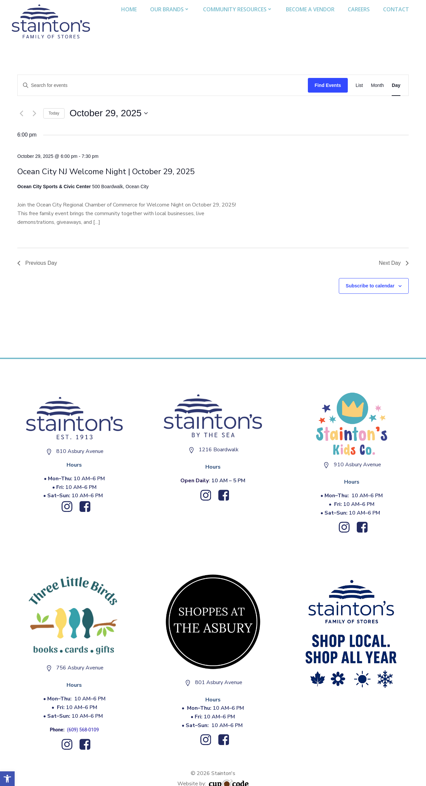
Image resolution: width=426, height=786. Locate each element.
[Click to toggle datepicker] (109, 113)
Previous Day (37, 262)
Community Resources (238, 9)
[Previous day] (21, 113)
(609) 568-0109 (83, 729)
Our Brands (170, 9)
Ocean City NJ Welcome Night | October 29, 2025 (106, 171)
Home (129, 9)
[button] (7, 778)
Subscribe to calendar (370, 285)
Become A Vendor (310, 9)
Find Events (328, 85)
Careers (359, 9)
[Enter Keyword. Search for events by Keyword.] (163, 85)
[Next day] (34, 113)
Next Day (394, 262)
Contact (396, 9)
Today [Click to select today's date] (54, 113)
